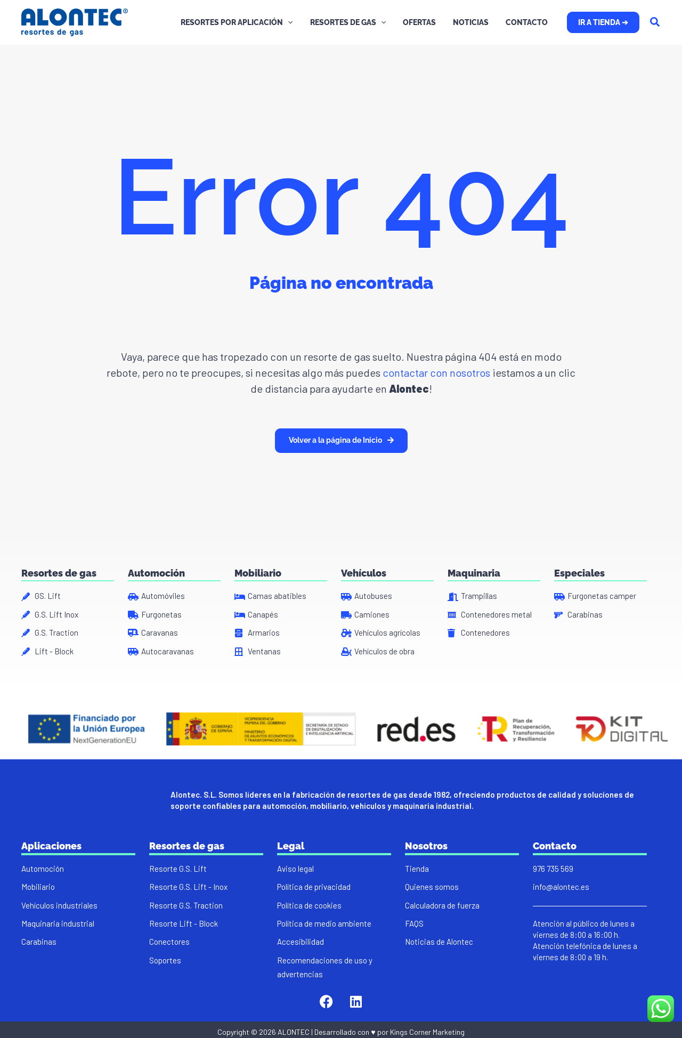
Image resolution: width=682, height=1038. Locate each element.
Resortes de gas (58, 573)
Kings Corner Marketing (427, 1031)
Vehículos (363, 573)
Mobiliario (257, 573)
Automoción (156, 573)
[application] (297, 22)
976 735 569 (553, 868)
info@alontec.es (561, 886)
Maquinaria (474, 573)
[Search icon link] (655, 23)
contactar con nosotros (435, 372)
